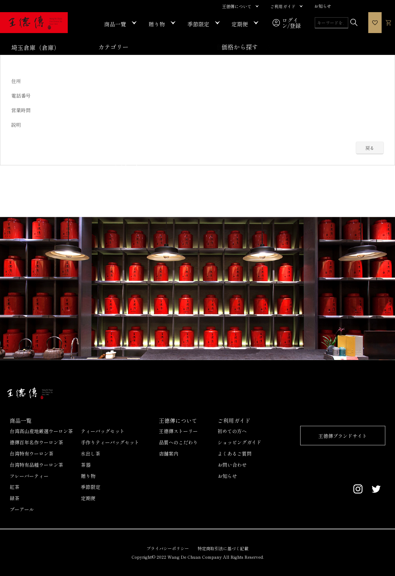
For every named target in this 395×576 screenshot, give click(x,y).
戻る (369, 148)
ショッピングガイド (239, 442)
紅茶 (14, 486)
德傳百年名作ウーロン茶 (36, 442)
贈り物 (88, 476)
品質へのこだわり (178, 442)
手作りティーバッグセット (110, 442)
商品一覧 (21, 420)
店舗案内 (168, 453)
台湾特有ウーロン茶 (31, 453)
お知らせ (227, 476)
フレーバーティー (29, 476)
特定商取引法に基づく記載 (223, 548)
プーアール (22, 509)
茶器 (86, 464)
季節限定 (90, 486)
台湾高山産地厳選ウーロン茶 (41, 431)
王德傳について (178, 420)
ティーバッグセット (103, 431)
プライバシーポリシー (167, 548)
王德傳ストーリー (178, 431)
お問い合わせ (232, 464)
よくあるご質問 (235, 453)
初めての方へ (232, 431)
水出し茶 (90, 453)
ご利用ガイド (234, 420)
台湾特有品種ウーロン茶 (36, 464)
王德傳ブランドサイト (342, 436)
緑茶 (14, 498)
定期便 (88, 498)
